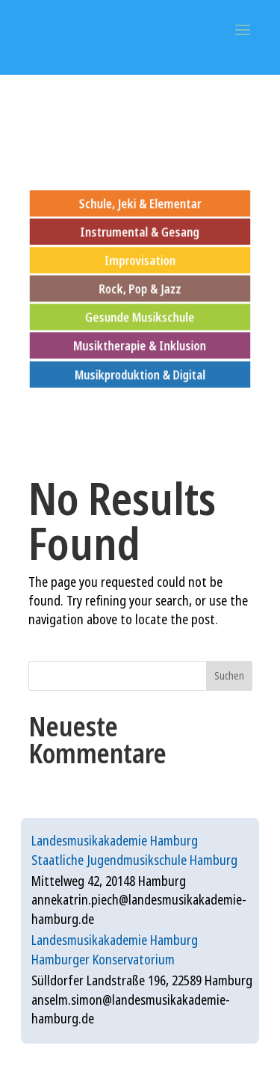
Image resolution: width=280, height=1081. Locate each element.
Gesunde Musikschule (140, 317)
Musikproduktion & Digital (140, 374)
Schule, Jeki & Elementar (139, 203)
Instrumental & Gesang (139, 231)
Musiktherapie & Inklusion (140, 346)
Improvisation (140, 260)
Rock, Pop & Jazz (140, 288)
